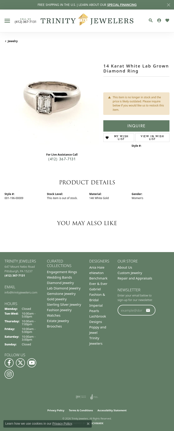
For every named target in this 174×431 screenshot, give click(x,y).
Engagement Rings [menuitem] (62, 272)
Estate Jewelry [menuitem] (58, 320)
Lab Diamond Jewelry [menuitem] (63, 288)
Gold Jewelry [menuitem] (57, 299)
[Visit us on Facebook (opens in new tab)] (9, 362)
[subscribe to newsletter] (148, 310)
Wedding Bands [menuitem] (59, 277)
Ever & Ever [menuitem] (98, 283)
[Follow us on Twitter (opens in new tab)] (20, 362)
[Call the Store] (15, 275)
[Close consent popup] (88, 423)
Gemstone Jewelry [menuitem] (61, 293)
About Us (125, 267)
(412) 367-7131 (61, 159)
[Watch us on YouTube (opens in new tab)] (31, 362)
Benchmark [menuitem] (98, 278)
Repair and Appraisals (135, 278)
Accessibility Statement (112, 410)
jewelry (13, 41)
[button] (150, 20)
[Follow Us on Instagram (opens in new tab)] (9, 374)
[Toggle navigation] (7, 21)
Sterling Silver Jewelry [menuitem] (64, 304)
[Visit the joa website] (94, 396)
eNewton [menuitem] (96, 272)
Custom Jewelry (130, 272)
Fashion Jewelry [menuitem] (59, 310)
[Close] (168, 5)
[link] (26, 20)
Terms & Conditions (81, 410)
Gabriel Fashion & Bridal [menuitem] (97, 294)
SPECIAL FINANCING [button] (122, 5)
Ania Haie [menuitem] (96, 267)
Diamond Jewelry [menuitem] (60, 282)
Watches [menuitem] (53, 315)
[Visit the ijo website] (81, 396)
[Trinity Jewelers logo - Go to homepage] (87, 21)
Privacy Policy (55, 410)
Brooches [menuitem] (54, 326)
